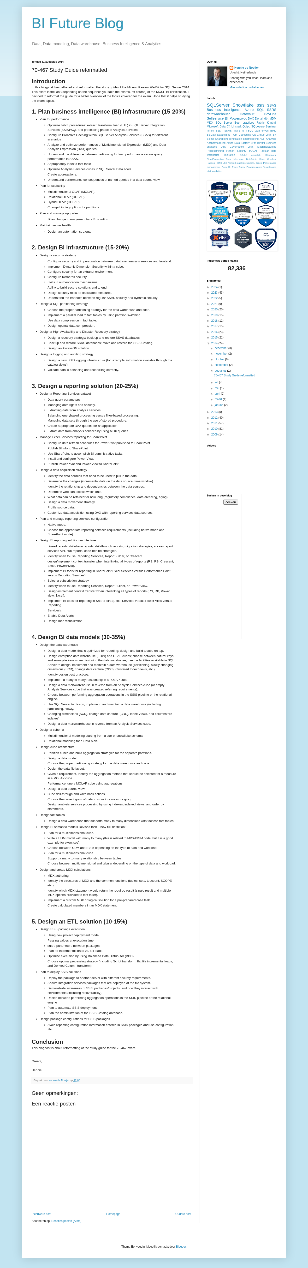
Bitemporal (270, 155)
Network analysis (236, 163)
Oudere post (183, 1214)
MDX (210, 122)
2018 (215, 320)
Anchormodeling (216, 142)
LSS (225, 163)
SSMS (228, 130)
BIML (273, 130)
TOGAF (253, 150)
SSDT (219, 130)
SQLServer (218, 105)
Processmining (215, 150)
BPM (253, 142)
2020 (215, 309)
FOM (234, 134)
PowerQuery (238, 167)
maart (219, 399)
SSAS (271, 105)
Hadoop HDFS (214, 163)
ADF (262, 138)
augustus (221, 370)
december (221, 348)
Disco (262, 159)
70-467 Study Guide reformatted (234, 375)
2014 (215, 343)
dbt (266, 118)
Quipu (246, 126)
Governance (237, 146)
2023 (215, 292)
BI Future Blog (78, 23)
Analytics (271, 138)
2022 (215, 298)
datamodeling (251, 138)
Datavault (247, 114)
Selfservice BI (217, 118)
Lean (251, 146)
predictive (217, 171)
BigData (211, 134)
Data (222, 126)
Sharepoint (221, 138)
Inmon (210, 130)
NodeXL (250, 163)
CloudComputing (215, 159)
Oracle (258, 163)
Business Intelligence (224, 110)
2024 (215, 287)
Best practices (244, 122)
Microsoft (213, 126)
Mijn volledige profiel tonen (247, 87)
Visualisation (269, 167)
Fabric (260, 122)
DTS (223, 146)
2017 (215, 326)
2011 (215, 423)
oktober (220, 359)
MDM (272, 118)
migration (229, 154)
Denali (259, 118)
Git (254, 134)
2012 (215, 417)
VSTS (236, 130)
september (222, 365)
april (218, 393)
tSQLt (243, 154)
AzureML (256, 155)
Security (241, 150)
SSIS (261, 105)
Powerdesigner (254, 167)
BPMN (261, 142)
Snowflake (243, 105)
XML (209, 171)
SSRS (271, 110)
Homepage (113, 1214)
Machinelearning (266, 146)
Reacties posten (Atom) (66, 1221)
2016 (215, 332)
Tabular (264, 150)
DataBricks (251, 159)
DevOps (270, 114)
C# (228, 126)
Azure (249, 110)
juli (217, 382)
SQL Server (224, 122)
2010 (215, 428)
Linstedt (236, 126)
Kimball (271, 122)
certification (235, 138)
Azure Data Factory (237, 142)
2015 (215, 337)
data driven (262, 130)
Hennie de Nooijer (246, 67)
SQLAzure (258, 126)
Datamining (224, 134)
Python (230, 150)
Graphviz (271, 159)
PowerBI (226, 167)
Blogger (181, 1246)
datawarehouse (218, 114)
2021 (215, 304)
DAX (251, 118)
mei (217, 388)
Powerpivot (238, 118)
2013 (215, 412)
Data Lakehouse (235, 159)
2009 (215, 434)
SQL (260, 110)
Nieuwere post (42, 1214)
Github (261, 134)
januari (219, 405)
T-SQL (249, 130)
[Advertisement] (264, 566)
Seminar (271, 126)
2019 (215, 315)
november (221, 353)
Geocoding (245, 134)
